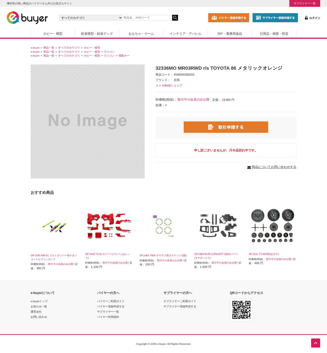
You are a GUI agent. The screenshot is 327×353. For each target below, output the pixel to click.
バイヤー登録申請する (110, 306)
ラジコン (109, 51)
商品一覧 (48, 47)
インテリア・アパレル (185, 33)
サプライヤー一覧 (305, 3)
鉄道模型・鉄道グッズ (97, 33)
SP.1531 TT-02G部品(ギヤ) (264, 254)
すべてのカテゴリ (69, 47)
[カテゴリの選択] (90, 18)
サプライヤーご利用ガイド (180, 301)
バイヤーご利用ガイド (110, 301)
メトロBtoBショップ (169, 85)
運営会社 (36, 311)
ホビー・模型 (52, 33)
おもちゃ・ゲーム (141, 33)
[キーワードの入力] (147, 18)
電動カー (124, 55)
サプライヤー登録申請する (180, 306)
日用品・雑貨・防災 (274, 33)
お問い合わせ (39, 316)
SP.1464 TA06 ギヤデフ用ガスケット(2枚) (163, 255)
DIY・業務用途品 (230, 33)
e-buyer (35, 47)
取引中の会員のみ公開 (193, 99)
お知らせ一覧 (39, 306)
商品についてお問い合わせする (274, 167)
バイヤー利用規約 (108, 316)
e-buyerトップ (39, 301)
